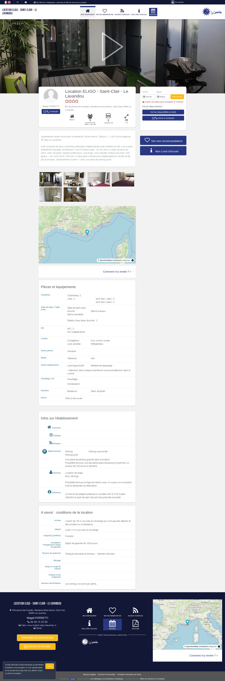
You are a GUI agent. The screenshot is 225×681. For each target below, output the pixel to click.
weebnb (72, 679)
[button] (51, 111)
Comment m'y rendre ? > (117, 271)
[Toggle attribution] (132, 260)
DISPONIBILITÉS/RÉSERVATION (37, 637)
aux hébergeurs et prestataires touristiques (107, 679)
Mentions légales (89, 675)
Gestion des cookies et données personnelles (21, 676)
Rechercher (177, 96)
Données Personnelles (106, 675)
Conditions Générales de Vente (129, 675)
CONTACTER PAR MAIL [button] (37, 646)
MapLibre (126, 260)
